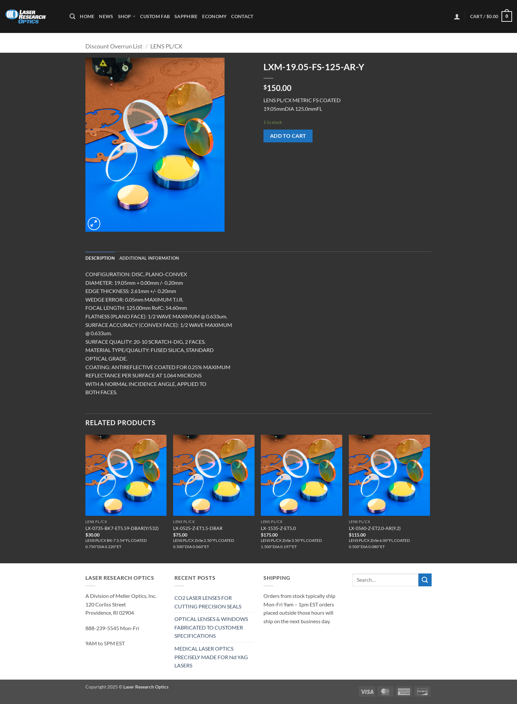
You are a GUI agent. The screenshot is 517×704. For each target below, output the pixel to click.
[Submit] (425, 579)
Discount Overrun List (113, 46)
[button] (457, 16)
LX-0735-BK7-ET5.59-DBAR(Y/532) (122, 528)
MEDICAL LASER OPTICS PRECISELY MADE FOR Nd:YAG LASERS (211, 656)
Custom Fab (155, 16)
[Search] (72, 16)
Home (87, 16)
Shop (127, 16)
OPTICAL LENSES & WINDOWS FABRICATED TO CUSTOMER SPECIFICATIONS (211, 627)
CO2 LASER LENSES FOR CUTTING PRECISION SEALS (207, 602)
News (106, 16)
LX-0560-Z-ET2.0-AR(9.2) (375, 528)
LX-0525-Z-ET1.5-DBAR (198, 528)
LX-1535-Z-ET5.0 (278, 528)
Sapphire (186, 16)
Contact (242, 16)
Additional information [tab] (149, 258)
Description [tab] (100, 258)
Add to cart (288, 136)
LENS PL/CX (166, 46)
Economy (214, 16)
